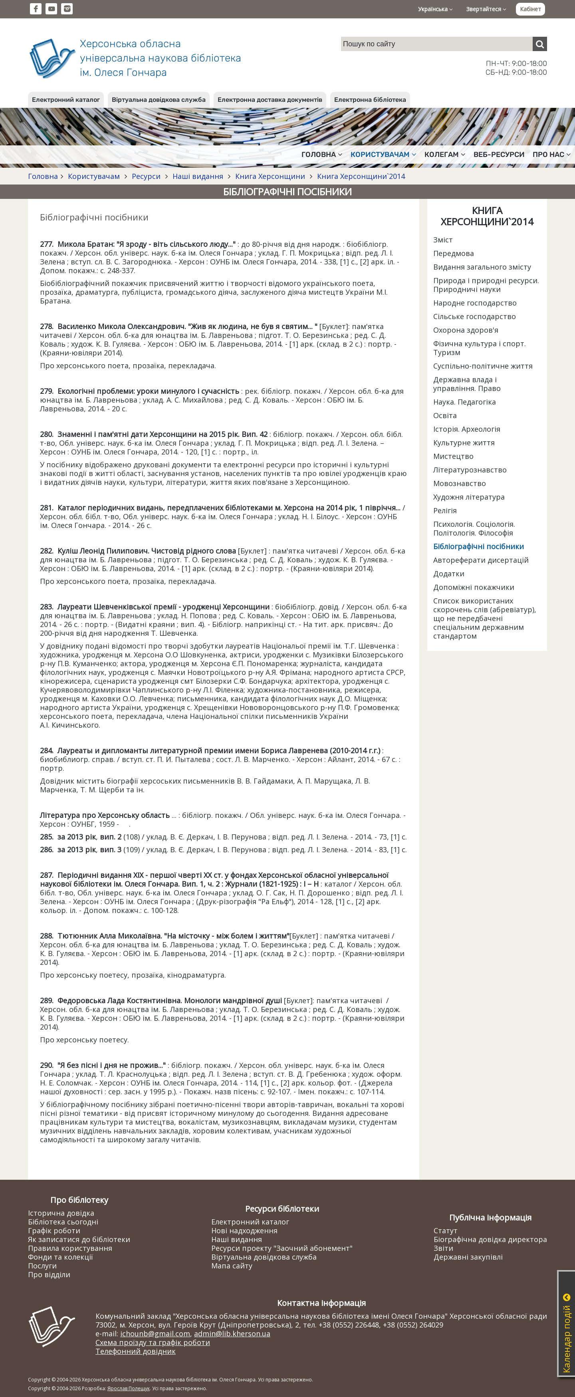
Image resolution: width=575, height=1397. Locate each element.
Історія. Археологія (466, 429)
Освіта (445, 415)
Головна (43, 176)
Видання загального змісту (482, 266)
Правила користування (70, 1248)
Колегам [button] (445, 154)
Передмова (453, 253)
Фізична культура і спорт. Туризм (479, 348)
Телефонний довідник (135, 1351)
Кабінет (530, 9)
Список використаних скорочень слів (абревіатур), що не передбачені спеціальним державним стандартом (484, 618)
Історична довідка (61, 1213)
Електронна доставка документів (270, 99)
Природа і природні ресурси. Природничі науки (486, 285)
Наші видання (198, 176)
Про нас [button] (552, 154)
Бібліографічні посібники (478, 546)
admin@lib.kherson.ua (232, 1333)
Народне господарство (475, 302)
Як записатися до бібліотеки (79, 1239)
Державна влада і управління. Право (467, 384)
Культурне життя (464, 442)
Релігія (445, 510)
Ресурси (146, 176)
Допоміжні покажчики (473, 587)
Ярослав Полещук (128, 1388)
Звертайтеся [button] (486, 9)
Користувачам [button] (383, 154)
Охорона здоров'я (465, 329)
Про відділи (49, 1274)
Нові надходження (244, 1230)
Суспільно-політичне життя (483, 365)
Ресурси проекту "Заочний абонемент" (282, 1248)
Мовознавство (459, 483)
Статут (446, 1230)
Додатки (448, 573)
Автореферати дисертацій (481, 560)
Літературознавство (470, 469)
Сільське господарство (474, 316)
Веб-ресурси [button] (499, 154)
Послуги (42, 1265)
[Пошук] (540, 44)
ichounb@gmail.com (155, 1333)
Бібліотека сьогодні (63, 1221)
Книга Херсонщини (270, 176)
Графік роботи (54, 1230)
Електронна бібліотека (370, 99)
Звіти (443, 1248)
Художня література (469, 496)
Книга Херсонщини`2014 (360, 176)
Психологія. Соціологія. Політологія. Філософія (474, 528)
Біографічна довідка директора (490, 1239)
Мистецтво (453, 456)
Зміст (443, 239)
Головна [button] (322, 154)
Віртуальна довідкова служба (159, 99)
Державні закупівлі (468, 1257)
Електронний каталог (66, 99)
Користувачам (94, 176)
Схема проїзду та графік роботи (152, 1342)
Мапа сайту (231, 1265)
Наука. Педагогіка (464, 401)
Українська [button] (435, 9)
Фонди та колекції (60, 1257)
